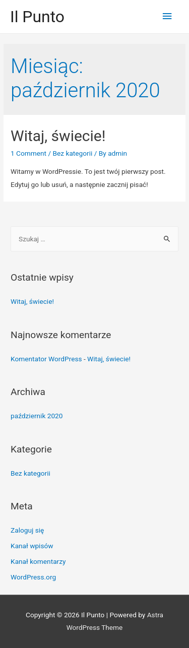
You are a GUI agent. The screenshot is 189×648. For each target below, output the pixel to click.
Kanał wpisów (32, 546)
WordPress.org (33, 577)
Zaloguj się (27, 530)
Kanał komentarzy (38, 561)
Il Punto (37, 16)
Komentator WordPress (46, 359)
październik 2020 (36, 416)
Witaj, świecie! (58, 136)
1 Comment (28, 153)
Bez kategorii (73, 153)
